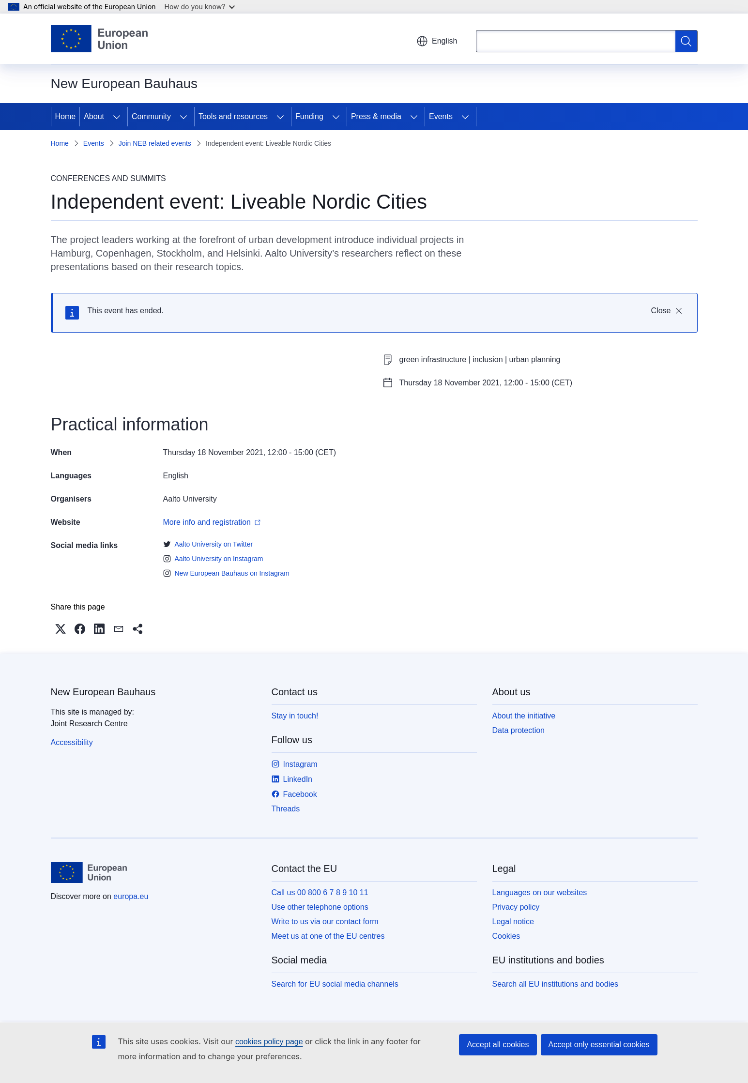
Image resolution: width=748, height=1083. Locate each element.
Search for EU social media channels (335, 984)
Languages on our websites (539, 892)
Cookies (506, 936)
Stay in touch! (295, 716)
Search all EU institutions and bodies (555, 984)
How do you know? (200, 6)
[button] (60, 629)
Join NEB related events (155, 143)
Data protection (518, 730)
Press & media (376, 116)
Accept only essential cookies (599, 1044)
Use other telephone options (320, 907)
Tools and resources (233, 116)
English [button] (436, 41)
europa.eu (130, 896)
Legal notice (513, 921)
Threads (286, 809)
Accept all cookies (498, 1044)
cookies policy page (269, 1041)
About (94, 116)
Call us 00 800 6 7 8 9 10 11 (320, 892)
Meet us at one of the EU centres (328, 936)
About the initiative (524, 716)
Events (441, 116)
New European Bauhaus (103, 691)
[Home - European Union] (99, 38)
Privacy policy (516, 907)
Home (65, 116)
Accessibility (72, 742)
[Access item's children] (116, 116)
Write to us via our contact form (325, 921)
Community (151, 116)
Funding (309, 116)
